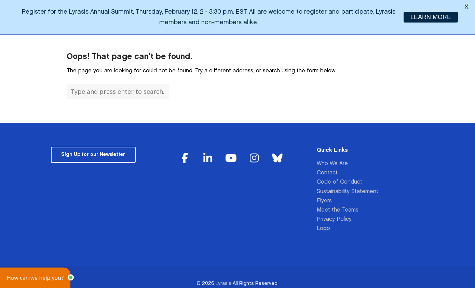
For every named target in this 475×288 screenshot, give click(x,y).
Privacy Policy (334, 214)
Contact (327, 168)
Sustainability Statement (347, 186)
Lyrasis (223, 278)
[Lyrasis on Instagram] (254, 153)
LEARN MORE (430, 17)
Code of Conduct (339, 177)
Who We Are (332, 158)
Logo (323, 224)
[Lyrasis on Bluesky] (277, 153)
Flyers (324, 196)
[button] (35, 278)
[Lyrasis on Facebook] (185, 153)
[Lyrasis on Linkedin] (208, 153)
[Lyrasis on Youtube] (231, 153)
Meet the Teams (337, 205)
